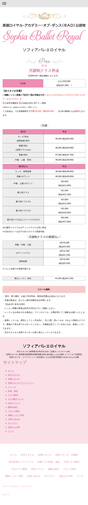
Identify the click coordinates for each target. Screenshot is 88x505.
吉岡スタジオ (14, 379)
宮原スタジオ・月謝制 (66, 454)
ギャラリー (13, 423)
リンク (11, 431)
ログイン (6, 494)
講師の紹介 (13, 407)
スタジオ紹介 (14, 411)
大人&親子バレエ (15, 399)
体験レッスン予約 (16, 415)
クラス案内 (13, 395)
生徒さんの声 (14, 427)
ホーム (11, 371)
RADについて (14, 403)
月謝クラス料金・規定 (48, 461)
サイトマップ (27, 486)
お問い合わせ (14, 419)
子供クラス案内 (71, 461)
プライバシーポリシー (11, 486)
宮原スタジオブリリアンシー (21, 383)
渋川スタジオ (14, 375)
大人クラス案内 (19, 468)
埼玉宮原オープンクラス (21, 461)
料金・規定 (13, 391)
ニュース (12, 387)
